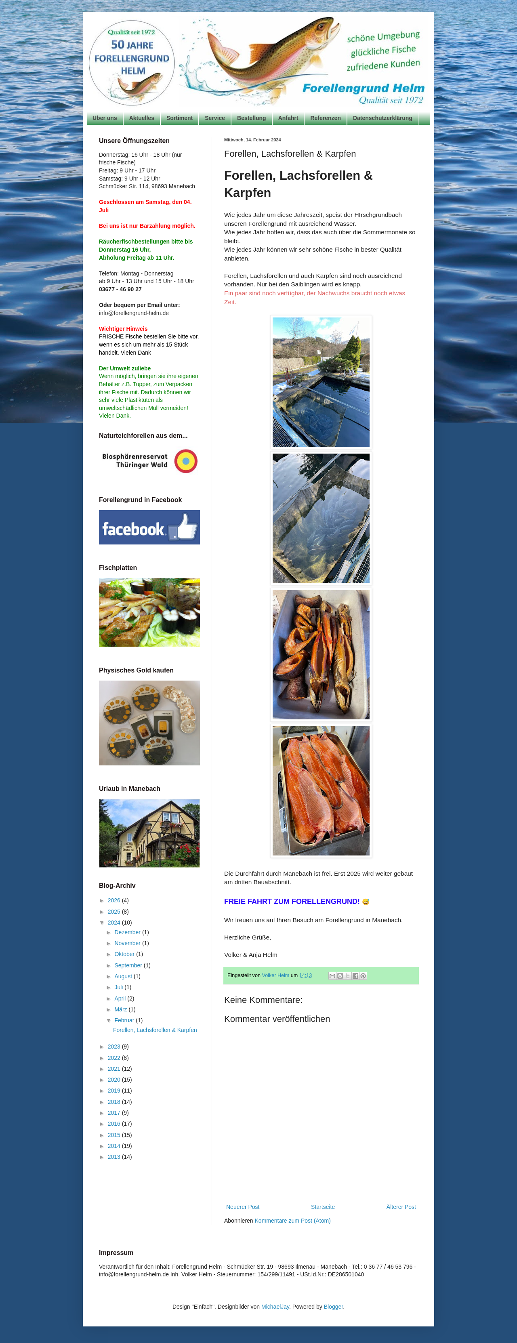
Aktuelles (141, 118)
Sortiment (179, 118)
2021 (115, 1069)
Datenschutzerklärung (382, 118)
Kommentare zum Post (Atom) (293, 1220)
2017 (115, 1113)
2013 (115, 1157)
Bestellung (251, 118)
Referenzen (325, 118)
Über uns (104, 118)
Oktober (125, 954)
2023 (115, 1046)
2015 (115, 1135)
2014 (115, 1146)
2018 (115, 1102)
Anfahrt (288, 118)
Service (215, 118)
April (120, 998)
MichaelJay (275, 1306)
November (128, 943)
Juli (119, 987)
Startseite (323, 1207)
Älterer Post (401, 1207)
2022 (115, 1058)
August (123, 976)
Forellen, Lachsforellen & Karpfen (155, 1030)
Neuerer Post (242, 1207)
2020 (115, 1079)
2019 (115, 1090)
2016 (115, 1123)
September (128, 965)
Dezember (128, 932)
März (121, 1009)
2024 (115, 922)
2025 (115, 911)
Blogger (333, 1306)
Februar (125, 1020)
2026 (115, 900)
